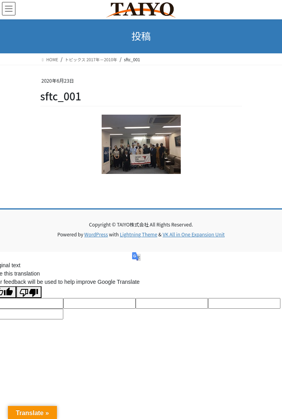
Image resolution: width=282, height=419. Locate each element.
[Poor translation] (29, 292)
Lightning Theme (138, 234)
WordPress (96, 234)
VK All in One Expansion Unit (194, 234)
